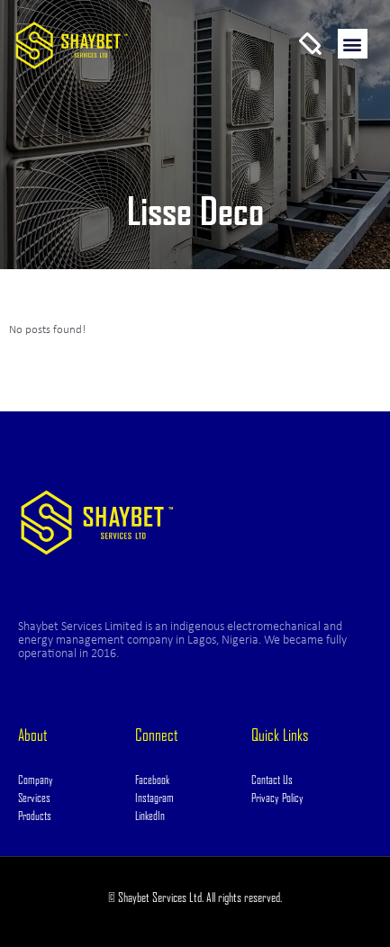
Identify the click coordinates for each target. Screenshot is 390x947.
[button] (352, 44)
